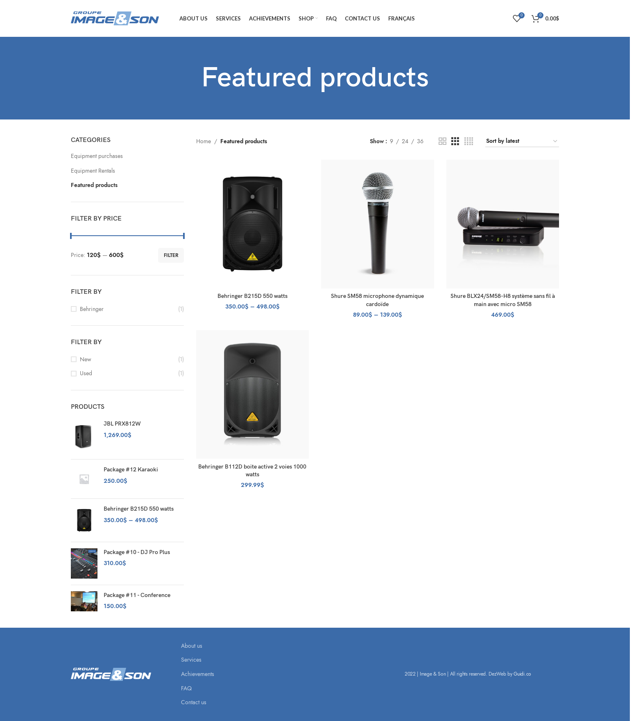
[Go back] (191, 78)
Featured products (94, 185)
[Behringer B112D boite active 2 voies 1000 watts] (252, 394)
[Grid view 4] (468, 141)
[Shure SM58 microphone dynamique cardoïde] (377, 224)
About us (191, 646)
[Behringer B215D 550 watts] (252, 224)
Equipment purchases (97, 156)
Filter (171, 255)
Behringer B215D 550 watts (139, 508)
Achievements (197, 674)
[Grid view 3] (455, 141)
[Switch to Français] (401, 18)
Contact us (193, 702)
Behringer (92, 309)
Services (191, 660)
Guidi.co (522, 674)
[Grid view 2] (442, 141)
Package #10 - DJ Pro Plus (137, 552)
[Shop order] (522, 142)
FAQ (186, 688)
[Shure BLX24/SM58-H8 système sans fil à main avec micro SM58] (502, 224)
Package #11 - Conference (137, 595)
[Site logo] (115, 18)
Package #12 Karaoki (131, 469)
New (85, 359)
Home (203, 141)
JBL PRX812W (122, 423)
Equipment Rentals (93, 171)
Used (86, 373)
